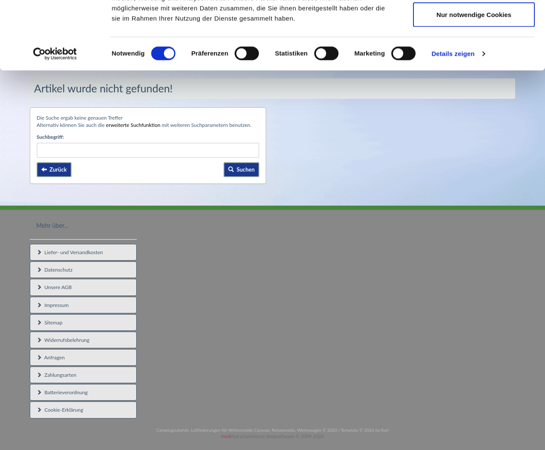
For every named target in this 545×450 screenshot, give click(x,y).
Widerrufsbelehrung (63, 340)
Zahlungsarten (56, 375)
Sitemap (50, 322)
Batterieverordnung (62, 392)
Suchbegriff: (50, 137)
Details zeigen (452, 117)
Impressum (53, 305)
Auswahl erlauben (474, 50)
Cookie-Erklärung (60, 410)
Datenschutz (54, 270)
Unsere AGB (54, 287)
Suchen (241, 169)
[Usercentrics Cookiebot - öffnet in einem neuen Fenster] (55, 117)
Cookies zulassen (474, 22)
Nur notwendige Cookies (473, 78)
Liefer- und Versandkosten (70, 252)
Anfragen (51, 357)
